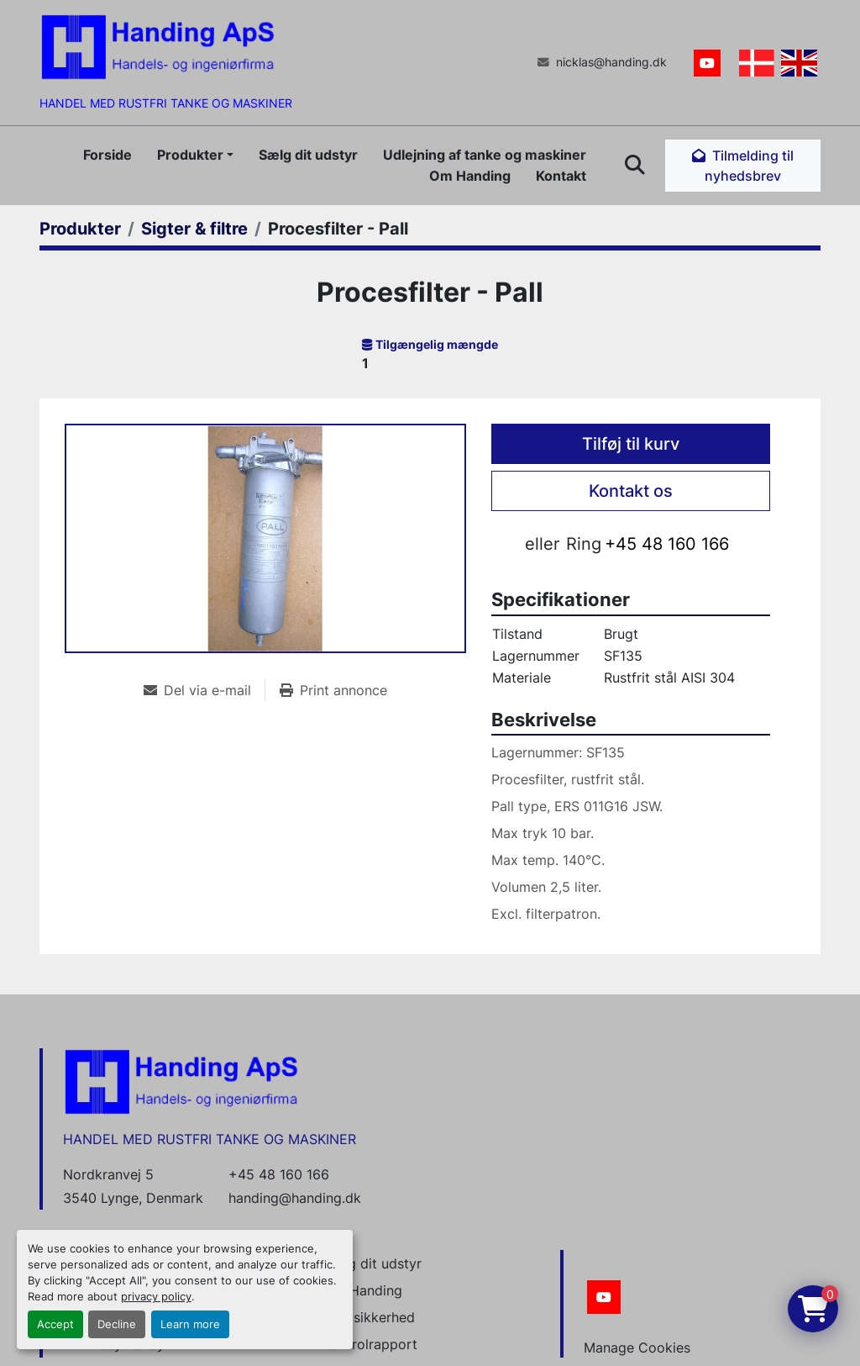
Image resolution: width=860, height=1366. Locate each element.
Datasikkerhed (369, 1317)
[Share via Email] (204, 690)
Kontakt (561, 175)
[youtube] (707, 63)
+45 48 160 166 (667, 544)
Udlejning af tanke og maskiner (484, 154)
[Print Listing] (333, 690)
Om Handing (470, 175)
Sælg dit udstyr (308, 154)
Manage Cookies (637, 1347)
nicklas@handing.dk (611, 62)
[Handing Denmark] (181, 1081)
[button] (195, 155)
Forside (107, 154)
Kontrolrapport (370, 1344)
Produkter (190, 154)
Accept (55, 1324)
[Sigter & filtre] (194, 229)
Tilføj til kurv (630, 444)
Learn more (190, 1324)
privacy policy (156, 1296)
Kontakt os (631, 491)
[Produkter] (80, 229)
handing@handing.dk (294, 1197)
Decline (116, 1324)
